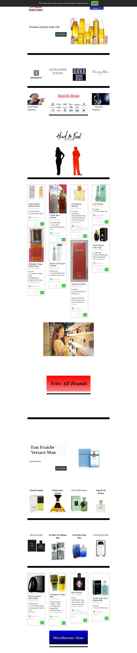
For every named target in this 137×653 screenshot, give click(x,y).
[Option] (79, 229)
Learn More (61, 34)
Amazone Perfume (78, 284)
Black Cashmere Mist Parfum (35, 597)
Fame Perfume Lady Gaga (98, 246)
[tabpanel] (97, 8)
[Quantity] (58, 239)
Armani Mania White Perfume (34, 205)
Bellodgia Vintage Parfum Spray (35, 265)
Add (63, 239)
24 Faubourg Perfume (76, 205)
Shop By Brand (68, 96)
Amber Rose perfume (55, 216)
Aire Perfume (98, 204)
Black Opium (76, 593)
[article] (58, 213)
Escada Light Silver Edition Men (100, 599)
